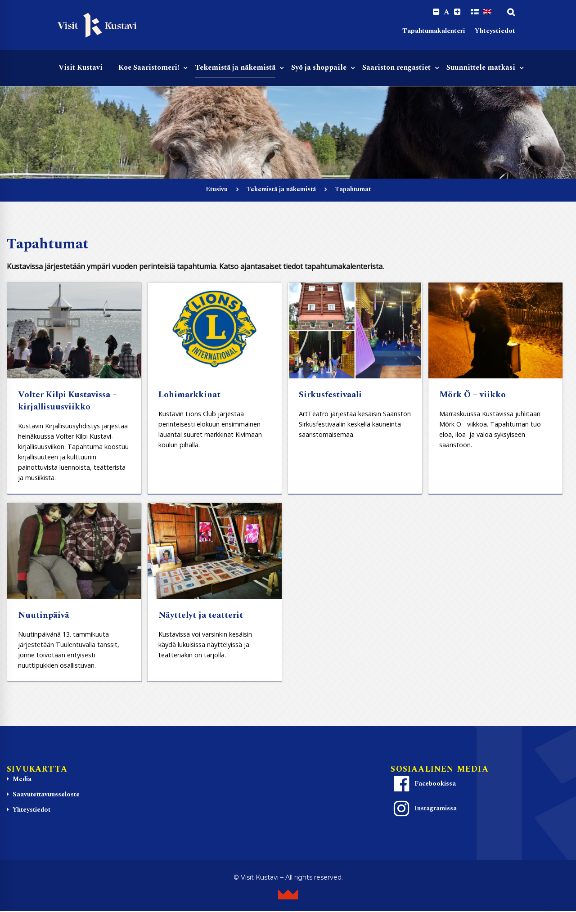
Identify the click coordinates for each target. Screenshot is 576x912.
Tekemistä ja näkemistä (281, 190)
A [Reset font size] (446, 13)
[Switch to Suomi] (474, 12)
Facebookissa (423, 785)
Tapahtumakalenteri (433, 32)
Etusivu (217, 190)
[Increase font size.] (457, 12)
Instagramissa (424, 809)
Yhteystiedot (494, 32)
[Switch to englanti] (487, 12)
